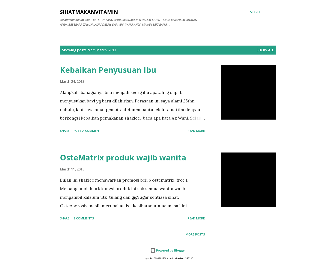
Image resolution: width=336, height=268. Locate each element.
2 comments (84, 218)
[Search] (255, 12)
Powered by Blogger (168, 250)
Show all (265, 50)
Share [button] (64, 131)
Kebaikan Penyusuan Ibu (108, 70)
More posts (195, 234)
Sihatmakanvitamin (89, 11)
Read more (196, 131)
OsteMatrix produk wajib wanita (123, 157)
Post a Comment (87, 131)
